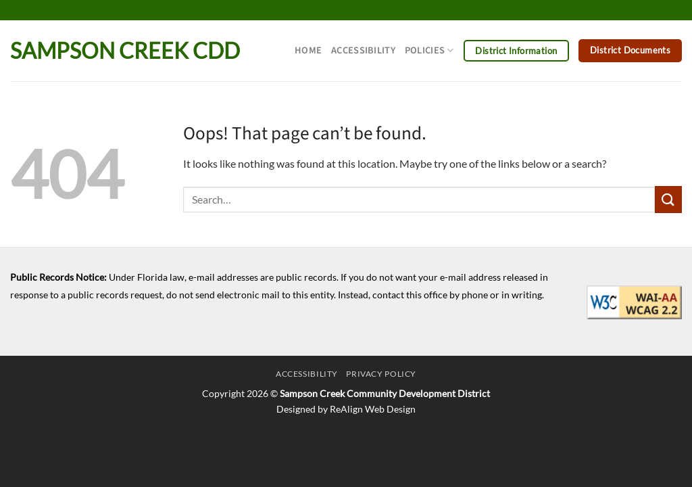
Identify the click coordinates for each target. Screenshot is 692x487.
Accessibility (363, 50)
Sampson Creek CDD (125, 51)
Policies (429, 50)
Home (308, 50)
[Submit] (668, 199)
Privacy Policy (381, 374)
